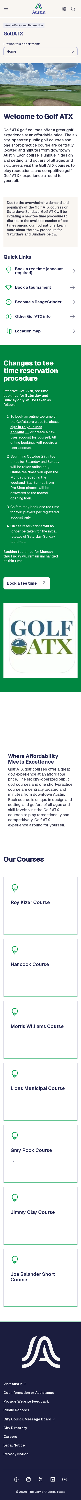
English (65, 9)
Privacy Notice (16, 1454)
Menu (6, 8)
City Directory (15, 1428)
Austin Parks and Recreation (24, 25)
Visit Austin (12, 1384)
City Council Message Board (27, 1419)
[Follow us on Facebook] (16, 1480)
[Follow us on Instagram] (28, 1480)
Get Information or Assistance (28, 1393)
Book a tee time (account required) (39, 270)
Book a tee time (22, 583)
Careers (10, 1436)
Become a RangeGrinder (38, 301)
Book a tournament (33, 287)
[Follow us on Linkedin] (52, 1480)
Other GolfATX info (33, 316)
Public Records (16, 1410)
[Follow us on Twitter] (40, 1480)
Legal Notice (14, 1445)
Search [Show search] (74, 8)
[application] (40, 726)
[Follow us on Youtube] (64, 1480)
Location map (28, 331)
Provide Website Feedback (26, 1401)
